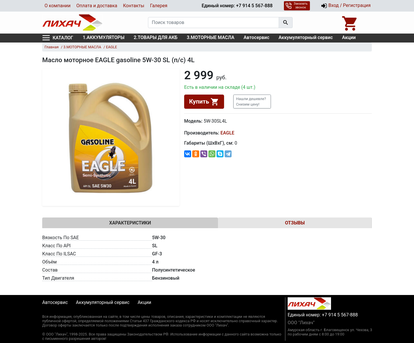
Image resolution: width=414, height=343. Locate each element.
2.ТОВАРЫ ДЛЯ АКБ (156, 37)
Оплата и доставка (96, 5)
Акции (349, 37)
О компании (58, 5)
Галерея (158, 5)
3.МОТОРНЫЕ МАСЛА (210, 37)
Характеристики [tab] (130, 223)
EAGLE (227, 133)
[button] (252, 101)
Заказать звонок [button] (296, 5)
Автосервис (256, 37)
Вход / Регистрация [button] (346, 6)
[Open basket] (350, 22)
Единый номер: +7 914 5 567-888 (237, 5)
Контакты (133, 5)
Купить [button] (204, 101)
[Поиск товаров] (213, 22)
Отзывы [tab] (295, 223)
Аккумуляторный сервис (306, 37)
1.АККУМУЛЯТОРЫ (103, 37)
